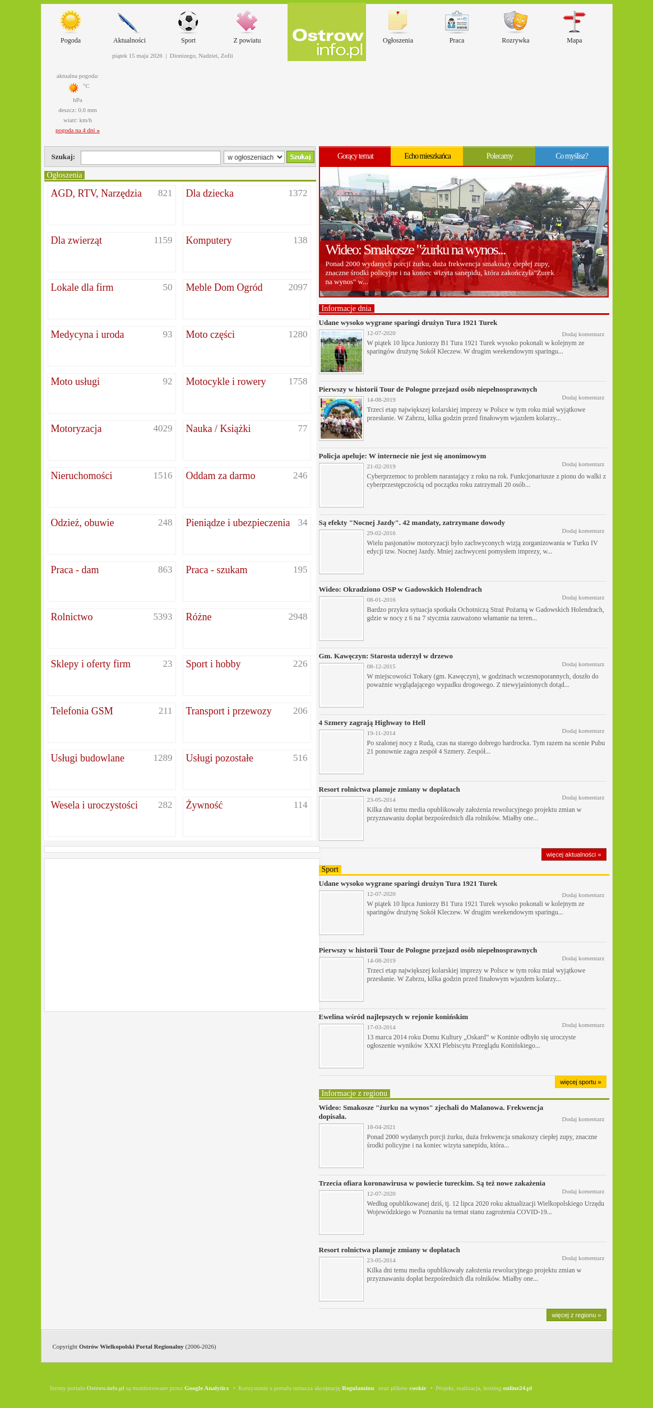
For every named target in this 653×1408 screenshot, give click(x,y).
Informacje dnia (347, 308)
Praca (457, 24)
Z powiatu (247, 24)
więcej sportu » (580, 1082)
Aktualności (129, 24)
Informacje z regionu (354, 1093)
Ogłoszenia (398, 24)
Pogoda (70, 24)
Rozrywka (515, 24)
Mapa (574, 24)
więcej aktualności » (574, 854)
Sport (188, 24)
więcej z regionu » (576, 1315)
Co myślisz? (571, 156)
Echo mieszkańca (427, 156)
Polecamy (500, 156)
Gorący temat (355, 156)
